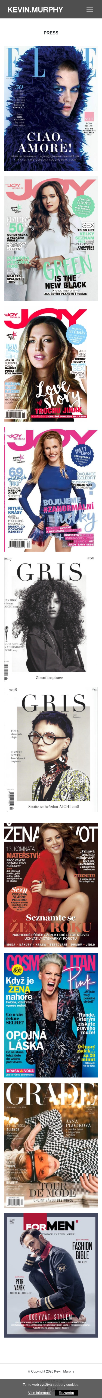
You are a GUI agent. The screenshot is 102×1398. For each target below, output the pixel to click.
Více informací (39, 1393)
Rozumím (66, 1393)
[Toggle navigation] (90, 9)
